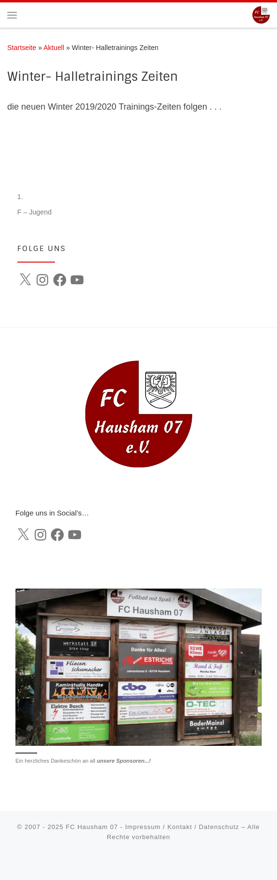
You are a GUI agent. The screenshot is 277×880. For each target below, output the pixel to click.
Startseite (21, 47)
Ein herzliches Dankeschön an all (83, 761)
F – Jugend (34, 212)
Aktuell (53, 47)
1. (20, 197)
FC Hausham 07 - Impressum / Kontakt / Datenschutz (152, 826)
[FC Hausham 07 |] (261, 14)
